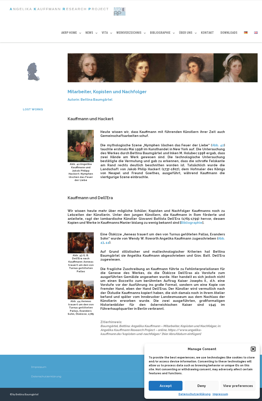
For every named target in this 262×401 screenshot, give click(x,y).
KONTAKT (207, 32)
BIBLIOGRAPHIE (160, 32)
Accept (166, 386)
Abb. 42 (218, 145)
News (89, 32)
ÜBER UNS (185, 32)
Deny (201, 386)
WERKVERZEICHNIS (128, 32)
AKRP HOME (69, 32)
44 (107, 242)
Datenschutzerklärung (194, 394)
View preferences (238, 386)
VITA (105, 32)
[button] (253, 349)
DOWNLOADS (228, 32)
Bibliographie (191, 222)
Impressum (220, 394)
